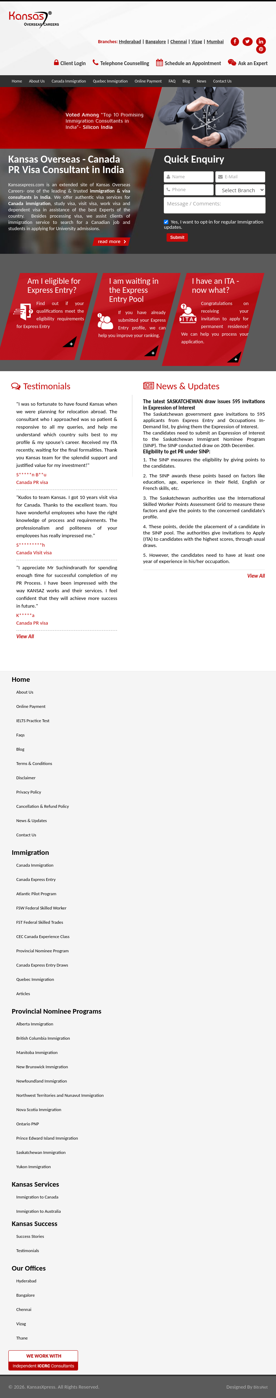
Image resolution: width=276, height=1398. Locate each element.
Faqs (20, 735)
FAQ (172, 81)
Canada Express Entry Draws (42, 965)
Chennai (178, 42)
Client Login (73, 63)
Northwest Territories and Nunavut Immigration (60, 1095)
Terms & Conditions (34, 763)
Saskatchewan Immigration (41, 1152)
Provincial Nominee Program (42, 950)
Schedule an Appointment (193, 63)
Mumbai (215, 42)
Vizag (196, 42)
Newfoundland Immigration (41, 1081)
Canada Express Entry (36, 879)
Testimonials (27, 1250)
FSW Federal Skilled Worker (41, 908)
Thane (22, 1338)
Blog (186, 81)
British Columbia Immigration (43, 1038)
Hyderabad (130, 42)
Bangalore (156, 42)
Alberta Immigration (34, 1024)
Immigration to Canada (37, 1197)
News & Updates (31, 820)
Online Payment (148, 81)
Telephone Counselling (124, 63)
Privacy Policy (28, 792)
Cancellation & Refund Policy (42, 806)
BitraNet (261, 1387)
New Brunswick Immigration (42, 1066)
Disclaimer (26, 777)
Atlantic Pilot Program (36, 893)
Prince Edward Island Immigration (47, 1138)
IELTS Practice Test (32, 720)
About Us (37, 81)
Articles (23, 993)
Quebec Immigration (110, 81)
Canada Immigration (69, 81)
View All (256, 576)
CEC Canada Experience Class (43, 936)
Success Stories (30, 1236)
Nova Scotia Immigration (38, 1109)
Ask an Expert (253, 63)
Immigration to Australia (38, 1211)
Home (17, 81)
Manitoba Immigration (37, 1052)
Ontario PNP (27, 1124)
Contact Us (222, 81)
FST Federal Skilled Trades (39, 922)
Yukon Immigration (33, 1166)
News (201, 81)
